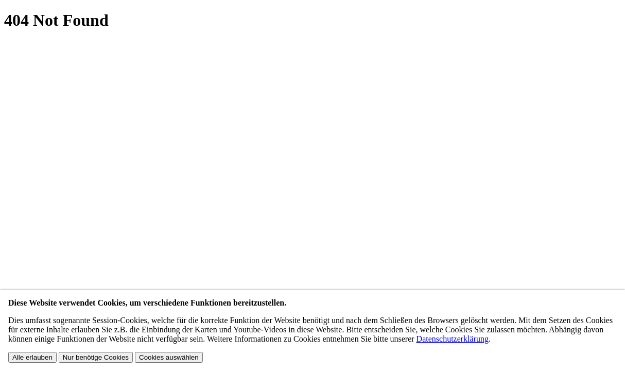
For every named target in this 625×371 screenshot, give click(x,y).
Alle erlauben (32, 357)
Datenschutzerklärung (452, 338)
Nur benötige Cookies (96, 357)
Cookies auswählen (169, 357)
